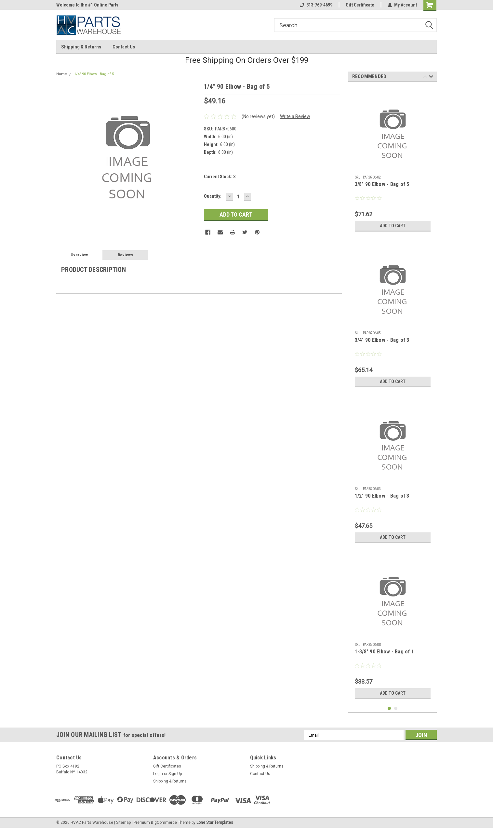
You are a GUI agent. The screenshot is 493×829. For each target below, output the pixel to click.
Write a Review (295, 116)
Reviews (125, 254)
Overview (79, 254)
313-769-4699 (316, 4)
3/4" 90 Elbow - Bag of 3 (382, 340)
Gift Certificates (167, 766)
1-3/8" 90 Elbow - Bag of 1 (384, 651)
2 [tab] (396, 708)
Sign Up (175, 773)
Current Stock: (219, 176)
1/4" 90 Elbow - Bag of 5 (94, 74)
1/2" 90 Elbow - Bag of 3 (382, 496)
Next (431, 77)
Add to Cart (393, 225)
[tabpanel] (393, 161)
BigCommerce (164, 822)
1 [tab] (389, 708)
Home (61, 74)
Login (158, 773)
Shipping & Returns (81, 47)
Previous (425, 77)
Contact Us (124, 47)
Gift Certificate (360, 4)
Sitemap (123, 822)
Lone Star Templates (214, 822)
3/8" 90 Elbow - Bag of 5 (382, 184)
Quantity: (212, 196)
